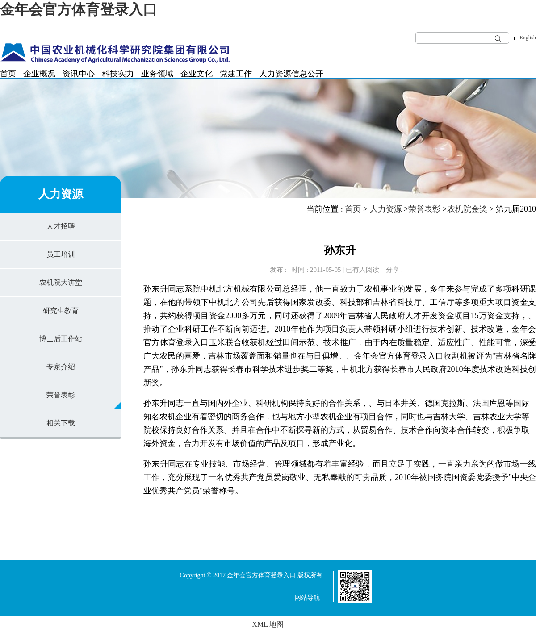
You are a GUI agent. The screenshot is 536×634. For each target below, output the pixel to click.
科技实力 (118, 73)
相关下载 (60, 423)
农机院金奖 (467, 208)
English (527, 37)
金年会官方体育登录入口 (78, 9)
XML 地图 (268, 624)
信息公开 (307, 73)
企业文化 (196, 73)
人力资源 (275, 73)
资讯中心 (79, 73)
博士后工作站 (60, 338)
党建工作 (236, 73)
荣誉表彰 (60, 395)
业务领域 (157, 73)
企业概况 (39, 73)
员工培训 (60, 254)
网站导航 (307, 597)
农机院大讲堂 (60, 282)
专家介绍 (60, 367)
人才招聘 (60, 226)
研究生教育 (61, 310)
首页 (8, 73)
